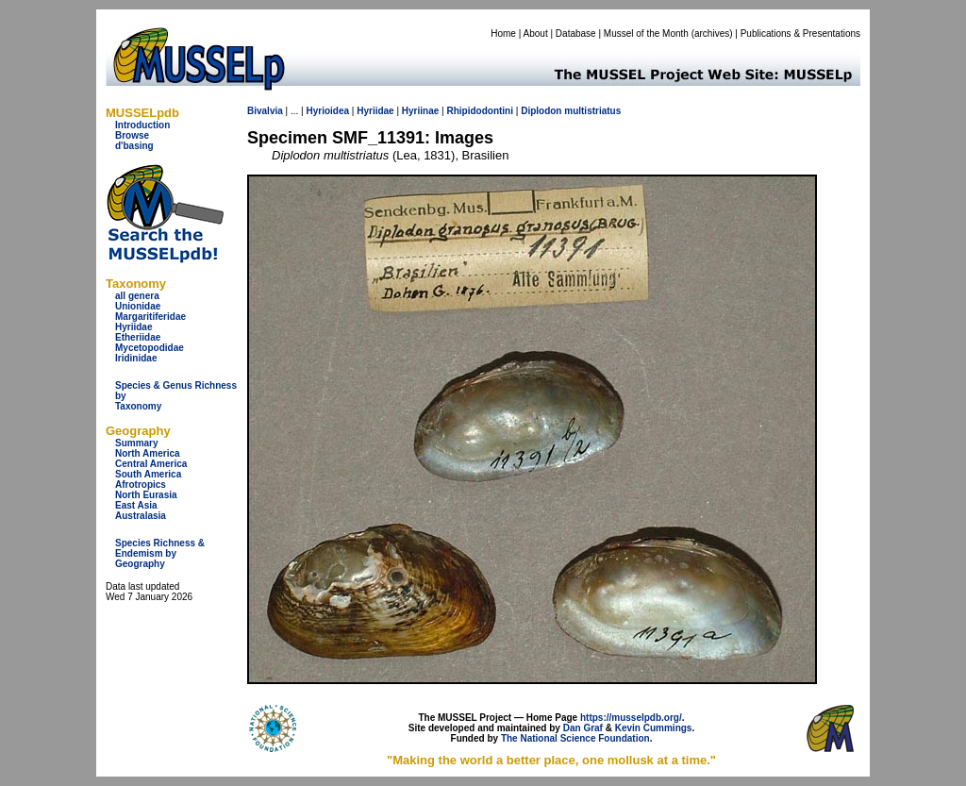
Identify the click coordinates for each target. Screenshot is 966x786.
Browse (132, 135)
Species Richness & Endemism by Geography (160, 553)
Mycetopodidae (149, 348)
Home (503, 33)
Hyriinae (420, 111)
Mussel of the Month (646, 33)
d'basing (134, 146)
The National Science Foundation (575, 738)
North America (147, 453)
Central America (151, 464)
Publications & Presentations (800, 33)
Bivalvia (265, 111)
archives (711, 33)
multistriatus (592, 111)
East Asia (136, 505)
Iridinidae (136, 358)
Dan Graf (583, 728)
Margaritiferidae (150, 316)
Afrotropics (140, 484)
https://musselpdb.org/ (631, 717)
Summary (136, 443)
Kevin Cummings (653, 728)
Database (576, 33)
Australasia (140, 515)
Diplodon (541, 111)
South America (148, 474)
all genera (137, 296)
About (536, 33)
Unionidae (137, 306)
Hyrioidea (327, 111)
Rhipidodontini (479, 111)
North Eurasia (146, 495)
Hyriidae (133, 327)
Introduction (142, 125)
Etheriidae (137, 337)
